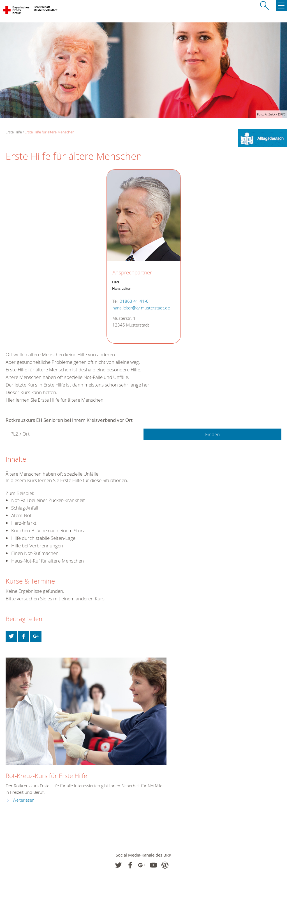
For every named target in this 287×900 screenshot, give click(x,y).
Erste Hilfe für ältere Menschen (50, 132)
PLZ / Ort (20, 434)
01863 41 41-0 (134, 301)
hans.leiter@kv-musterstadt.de (141, 308)
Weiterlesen (23, 800)
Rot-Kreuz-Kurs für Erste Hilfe (46, 775)
